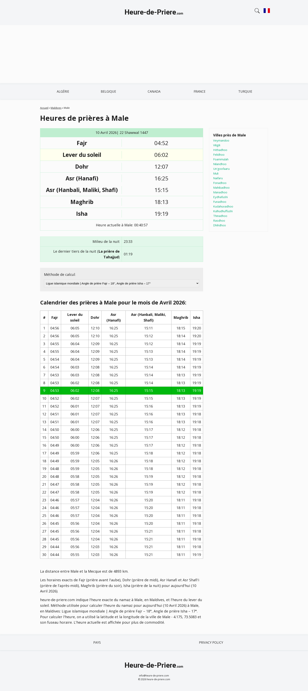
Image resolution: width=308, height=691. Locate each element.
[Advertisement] (154, 54)
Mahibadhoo (221, 187)
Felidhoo (219, 154)
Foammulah (220, 159)
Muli (215, 173)
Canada (154, 91)
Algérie (63, 91)
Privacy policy (211, 642)
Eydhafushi (220, 197)
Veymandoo (221, 140)
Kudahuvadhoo (223, 206)
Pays (97, 642)
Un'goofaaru (221, 169)
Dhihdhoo (219, 225)
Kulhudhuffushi (223, 211)
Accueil (44, 108)
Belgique (108, 91)
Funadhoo (219, 202)
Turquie (245, 91)
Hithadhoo (220, 150)
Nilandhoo (219, 164)
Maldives (56, 108)
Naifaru (218, 178)
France (199, 91)
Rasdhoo (219, 220)
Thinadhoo (220, 216)
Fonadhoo (219, 183)
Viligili (216, 145)
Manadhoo (220, 192)
